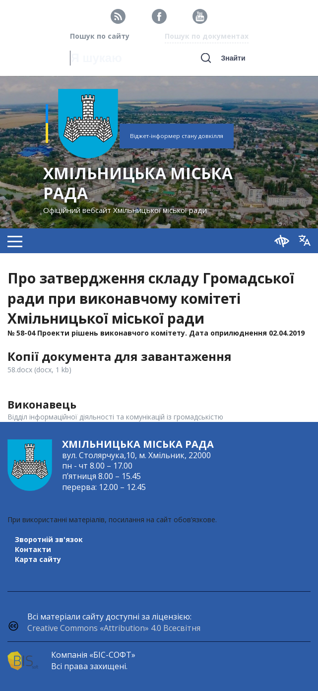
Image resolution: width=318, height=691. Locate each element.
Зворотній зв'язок (49, 539)
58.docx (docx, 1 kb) (39, 369)
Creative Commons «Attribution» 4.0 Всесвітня (113, 627)
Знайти (233, 58)
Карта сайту (38, 559)
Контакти (33, 549)
